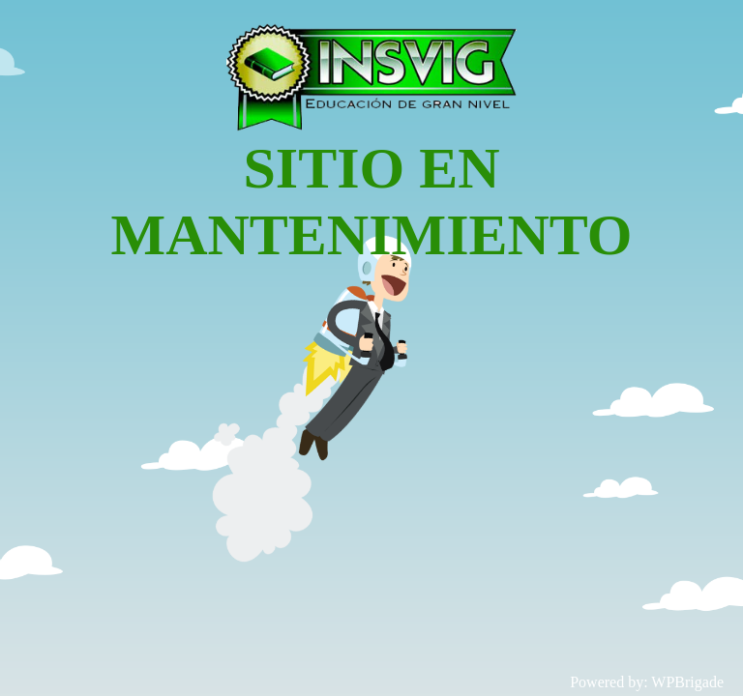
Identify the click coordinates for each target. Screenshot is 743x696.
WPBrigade (687, 682)
